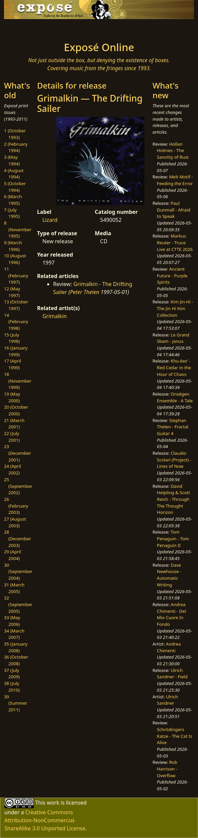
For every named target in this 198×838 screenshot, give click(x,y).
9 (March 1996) (13, 246)
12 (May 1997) (12, 292)
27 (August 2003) (15, 522)
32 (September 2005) (18, 604)
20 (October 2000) (16, 410)
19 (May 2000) (12, 397)
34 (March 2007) (14, 634)
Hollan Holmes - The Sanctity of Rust (173, 150)
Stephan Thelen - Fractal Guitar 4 (172, 426)
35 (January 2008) (15, 647)
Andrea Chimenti (169, 647)
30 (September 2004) (18, 571)
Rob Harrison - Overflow (167, 768)
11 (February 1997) (16, 275)
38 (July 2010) (12, 686)
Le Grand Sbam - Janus (173, 338)
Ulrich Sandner (167, 700)
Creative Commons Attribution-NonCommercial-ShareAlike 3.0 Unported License (44, 820)
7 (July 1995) (12, 213)
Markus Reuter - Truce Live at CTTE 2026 (175, 242)
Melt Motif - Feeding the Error (175, 180)
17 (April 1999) (12, 364)
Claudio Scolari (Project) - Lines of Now (174, 459)
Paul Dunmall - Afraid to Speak (173, 209)
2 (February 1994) (15, 147)
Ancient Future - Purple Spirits (172, 275)
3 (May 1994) (12, 160)
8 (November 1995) (17, 229)
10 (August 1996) (15, 259)
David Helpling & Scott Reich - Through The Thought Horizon (173, 499)
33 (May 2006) (12, 620)
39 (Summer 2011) (15, 703)
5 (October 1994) (15, 186)
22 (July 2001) (12, 436)
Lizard (50, 220)
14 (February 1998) (16, 321)
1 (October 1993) (15, 134)
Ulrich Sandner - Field (172, 673)
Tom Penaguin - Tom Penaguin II (173, 538)
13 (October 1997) (16, 305)
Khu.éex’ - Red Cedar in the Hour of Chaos (174, 367)
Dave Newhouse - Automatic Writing (169, 575)
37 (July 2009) (12, 673)
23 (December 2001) (17, 452)
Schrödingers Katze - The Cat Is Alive (174, 735)
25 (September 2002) (18, 486)
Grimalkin (54, 316)
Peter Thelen (84, 292)
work (53, 802)
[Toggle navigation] (26, 28)
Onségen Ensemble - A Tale (175, 397)
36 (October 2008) (16, 660)
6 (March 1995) (13, 199)
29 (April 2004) (12, 555)
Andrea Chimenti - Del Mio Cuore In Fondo (171, 614)
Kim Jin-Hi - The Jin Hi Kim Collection (175, 308)
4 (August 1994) (14, 173)
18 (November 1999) (17, 380)
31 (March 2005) (14, 588)
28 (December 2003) (17, 538)
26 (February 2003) (16, 505)
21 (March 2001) (14, 423)
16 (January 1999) (15, 351)
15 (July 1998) (12, 338)
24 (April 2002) (12, 469)
